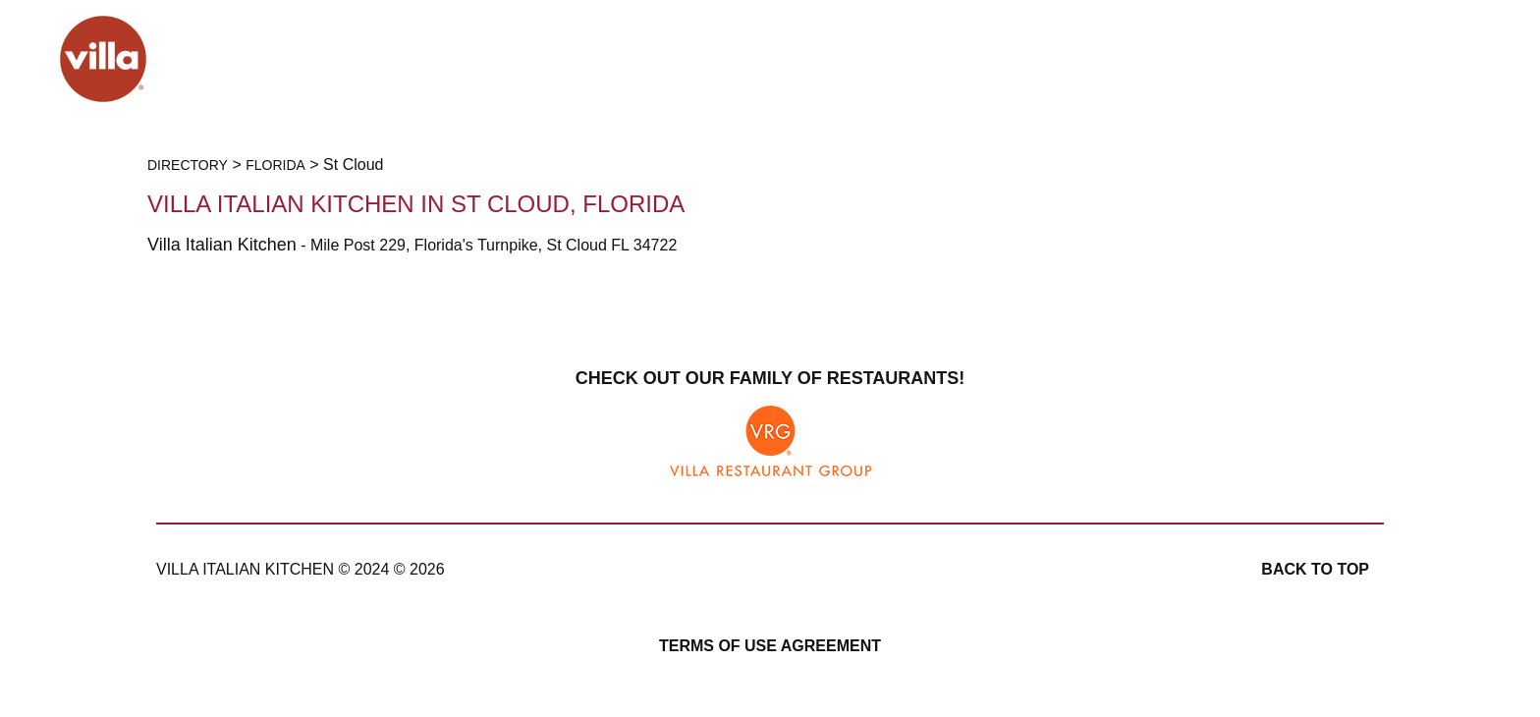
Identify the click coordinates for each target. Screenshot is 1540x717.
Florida (275, 165)
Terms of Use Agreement (770, 645)
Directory (187, 165)
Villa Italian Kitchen (222, 244)
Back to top (1315, 569)
